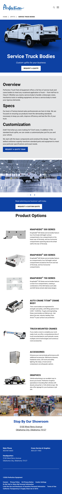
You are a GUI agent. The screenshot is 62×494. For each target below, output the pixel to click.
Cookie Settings (40, 482)
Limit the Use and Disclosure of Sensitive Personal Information (24, 486)
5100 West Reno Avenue (12, 458)
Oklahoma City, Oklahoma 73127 (15, 461)
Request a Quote (31, 68)
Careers (5, 482)
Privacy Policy (15, 482)
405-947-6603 (8, 450)
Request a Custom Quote (30, 207)
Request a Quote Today (15, 149)
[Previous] (3, 178)
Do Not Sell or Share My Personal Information (18, 484)
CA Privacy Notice (28, 482)
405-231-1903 (36, 450)
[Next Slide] (59, 178)
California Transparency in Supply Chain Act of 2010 (20, 489)
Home (6, 17)
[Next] (35, 195)
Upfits (13, 17)
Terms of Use (51, 486)
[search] (54, 7)
